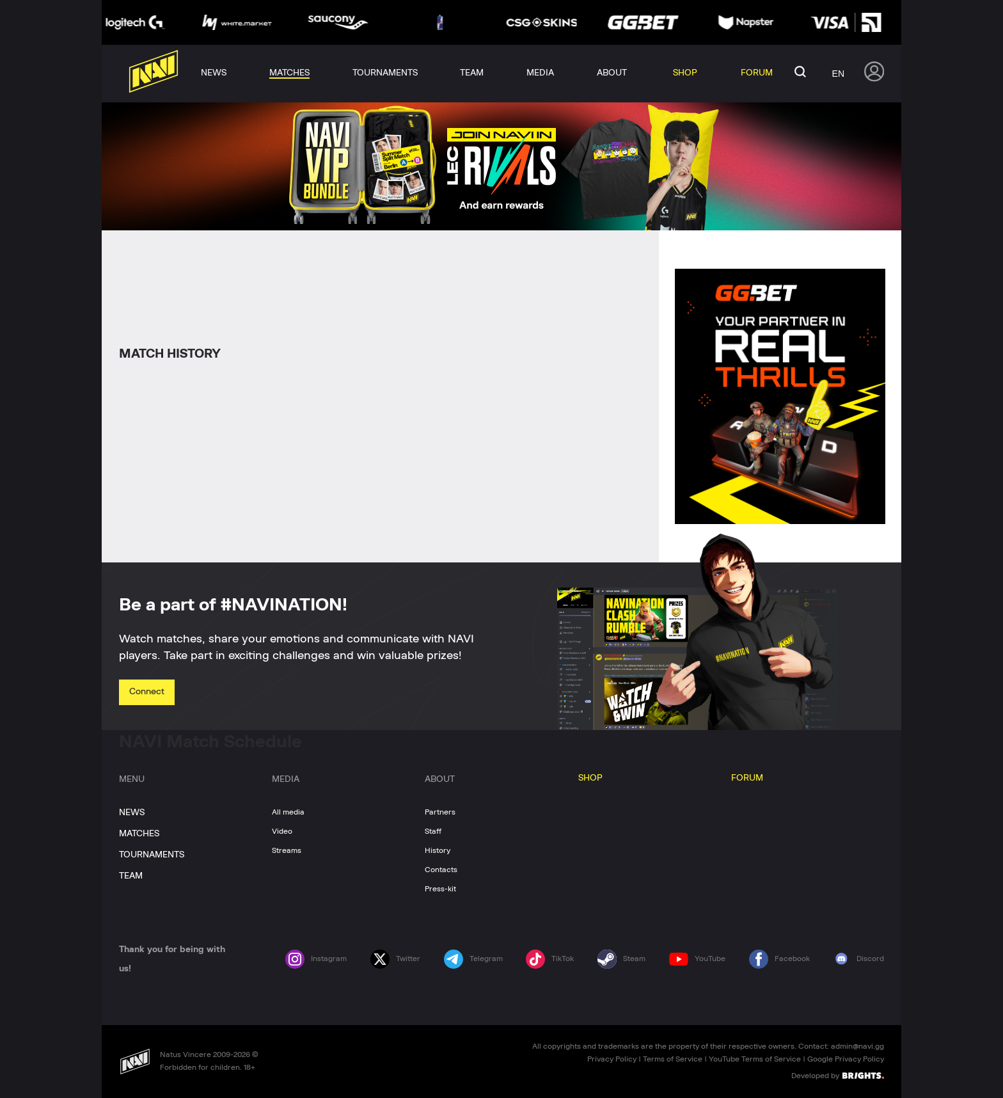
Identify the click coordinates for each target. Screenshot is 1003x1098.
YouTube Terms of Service (755, 1059)
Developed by (837, 1075)
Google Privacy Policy (845, 1059)
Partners (440, 812)
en (838, 73)
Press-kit (440, 889)
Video (282, 831)
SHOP (590, 778)
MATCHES (139, 833)
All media (288, 812)
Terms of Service (672, 1059)
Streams (286, 850)
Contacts (441, 869)
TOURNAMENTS (151, 854)
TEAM (131, 875)
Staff (433, 831)
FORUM (747, 778)
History (437, 850)
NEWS (132, 812)
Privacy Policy (611, 1059)
